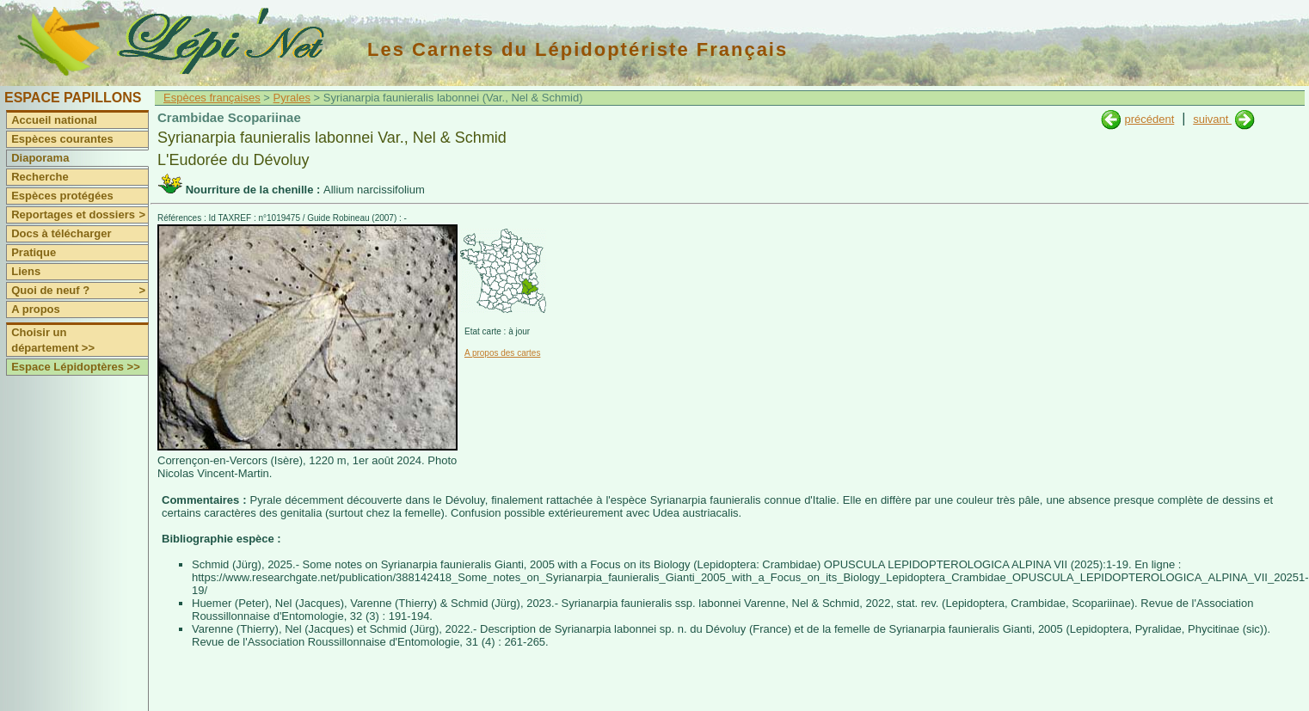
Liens (25, 271)
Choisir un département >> (53, 340)
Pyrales (291, 97)
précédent (1149, 119)
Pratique (33, 252)
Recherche (39, 176)
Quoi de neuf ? (79, 290)
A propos (35, 309)
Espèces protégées (62, 195)
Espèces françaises (212, 97)
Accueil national (54, 119)
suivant (1212, 119)
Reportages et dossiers (79, 215)
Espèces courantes (62, 138)
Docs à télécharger (61, 233)
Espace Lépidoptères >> (75, 366)
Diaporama (40, 157)
